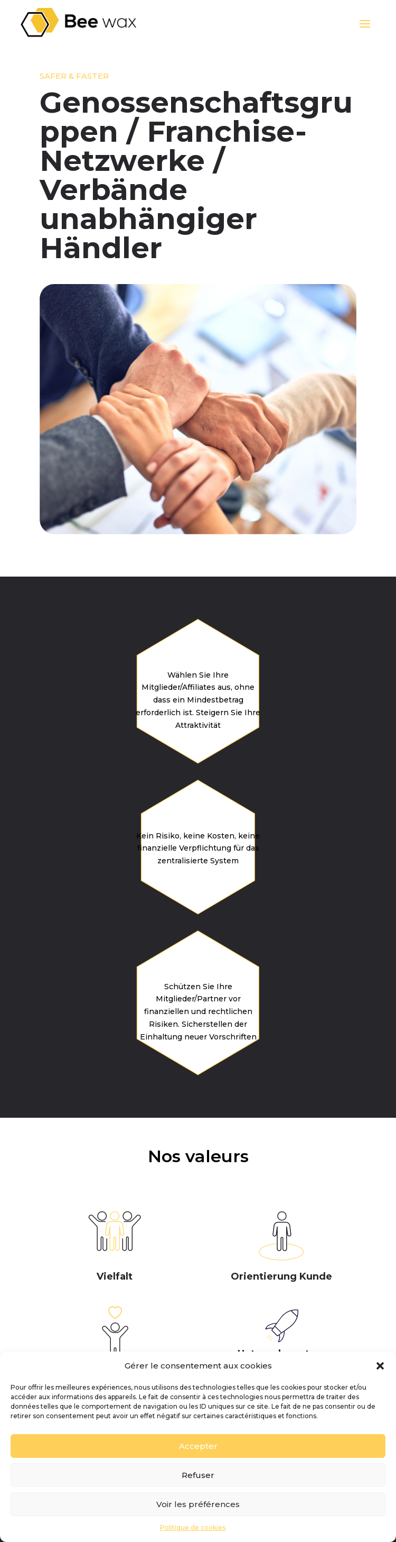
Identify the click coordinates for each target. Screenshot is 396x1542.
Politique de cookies (192, 1527)
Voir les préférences (198, 1504)
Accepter (198, 1446)
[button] (380, 1366)
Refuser (198, 1475)
